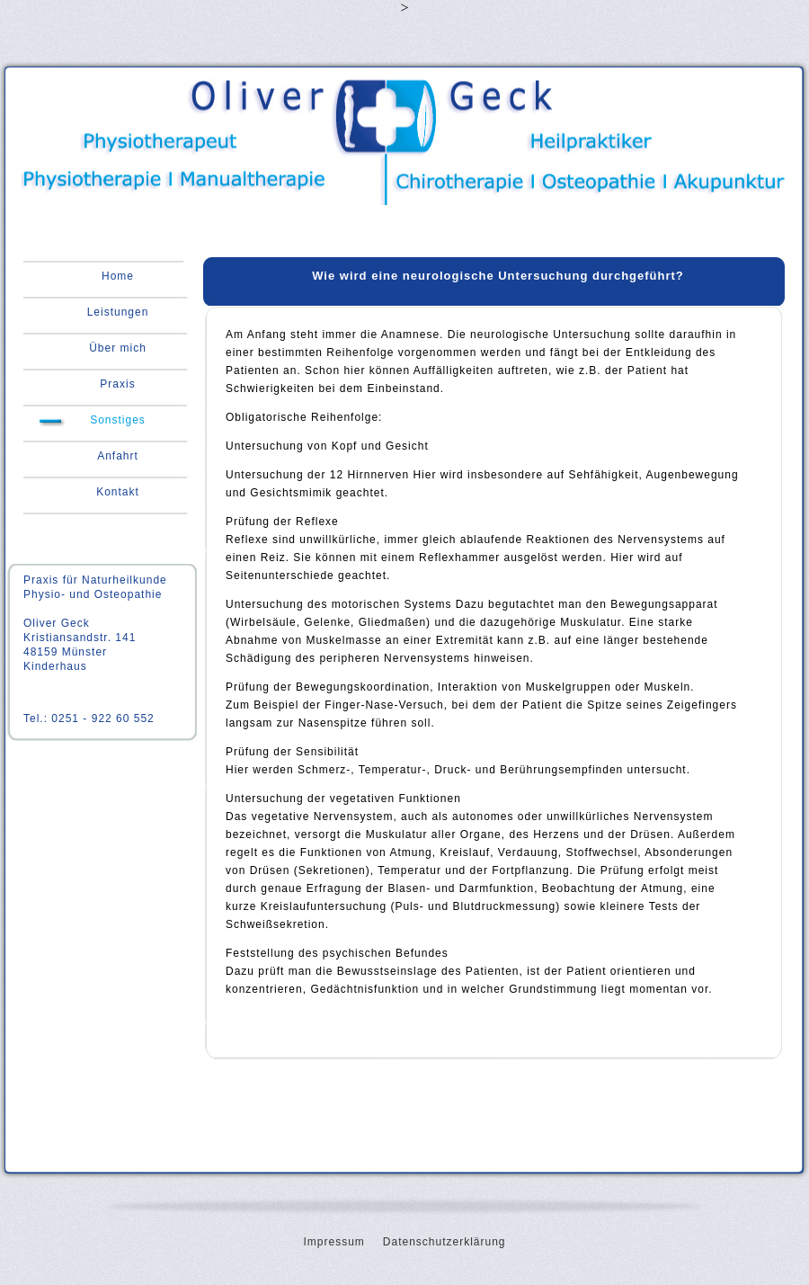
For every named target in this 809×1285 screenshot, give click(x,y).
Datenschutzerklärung (444, 1242)
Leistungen (118, 312)
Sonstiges (118, 420)
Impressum (333, 1242)
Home (118, 276)
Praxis (117, 384)
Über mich (118, 348)
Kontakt (117, 492)
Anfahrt (117, 456)
